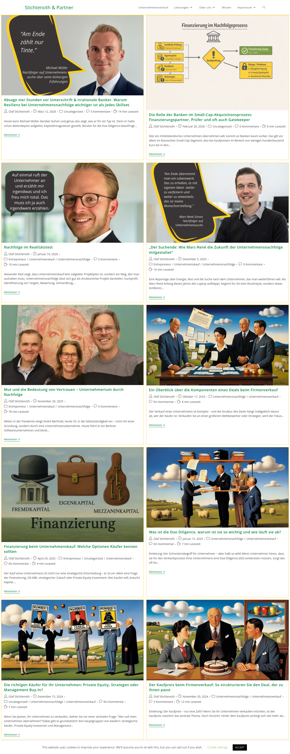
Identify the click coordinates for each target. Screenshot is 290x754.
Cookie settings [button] (217, 747)
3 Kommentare (163, 700)
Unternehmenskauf (42, 258)
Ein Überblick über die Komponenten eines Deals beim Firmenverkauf (213, 389)
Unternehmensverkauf (263, 396)
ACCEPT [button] (240, 747)
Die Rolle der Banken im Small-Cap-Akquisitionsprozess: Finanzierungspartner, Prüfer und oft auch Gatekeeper (200, 117)
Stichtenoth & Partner (49, 7)
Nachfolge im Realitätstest (28, 246)
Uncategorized (73, 111)
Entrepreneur (17, 258)
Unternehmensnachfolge (74, 258)
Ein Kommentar (164, 401)
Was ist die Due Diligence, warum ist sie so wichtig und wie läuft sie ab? (215, 531)
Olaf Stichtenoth (19, 111)
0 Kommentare (100, 111)
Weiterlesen (12, 135)
